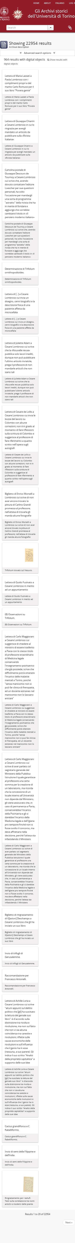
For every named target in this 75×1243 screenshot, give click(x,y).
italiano (59, 3)
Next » (68, 1222)
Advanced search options (37, 53)
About (47, 3)
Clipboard (69, 27)
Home (36, 3)
